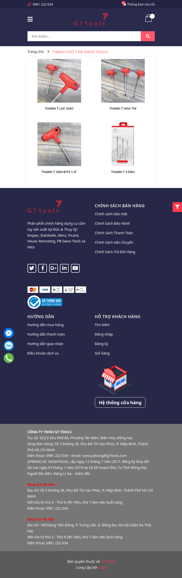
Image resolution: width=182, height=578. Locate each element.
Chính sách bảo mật (111, 213)
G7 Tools (108, 561)
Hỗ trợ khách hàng (118, 316)
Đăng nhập (104, 334)
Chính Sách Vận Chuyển (114, 242)
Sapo (102, 567)
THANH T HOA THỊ (123, 108)
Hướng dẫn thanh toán (46, 334)
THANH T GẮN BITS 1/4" (59, 172)
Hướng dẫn (40, 316)
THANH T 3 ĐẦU (123, 172)
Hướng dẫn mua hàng (45, 324)
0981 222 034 (43, 4)
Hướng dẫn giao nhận (45, 343)
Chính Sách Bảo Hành (112, 223)
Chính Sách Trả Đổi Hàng (115, 251)
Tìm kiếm (102, 324)
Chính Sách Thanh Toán (114, 232)
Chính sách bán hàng (120, 205)
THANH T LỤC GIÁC (59, 108)
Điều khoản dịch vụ (43, 353)
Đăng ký (101, 343)
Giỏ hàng (102, 353)
